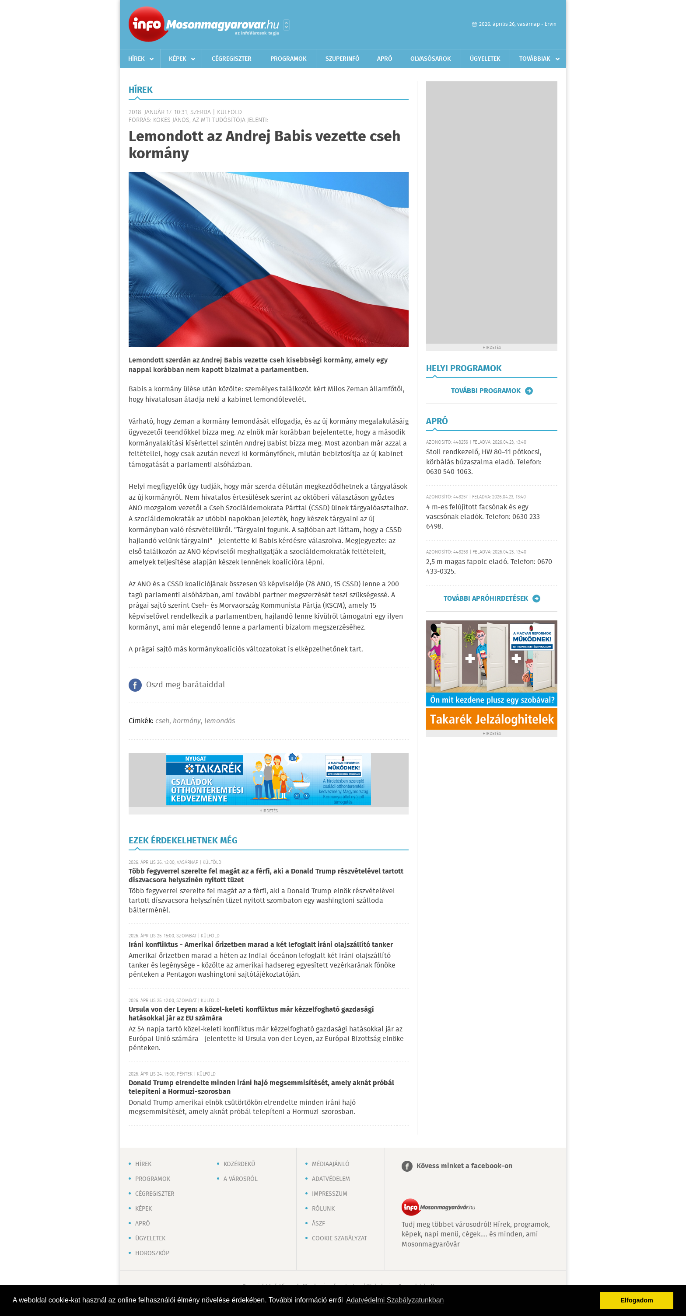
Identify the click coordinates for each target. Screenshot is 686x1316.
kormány (187, 721)
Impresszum (329, 1194)
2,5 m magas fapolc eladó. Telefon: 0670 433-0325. (489, 567)
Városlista (286, 25)
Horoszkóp (152, 1253)
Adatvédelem (331, 1179)
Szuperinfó (343, 59)
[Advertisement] (491, 212)
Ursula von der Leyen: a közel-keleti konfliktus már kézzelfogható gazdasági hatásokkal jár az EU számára (251, 1014)
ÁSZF (318, 1224)
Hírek (136, 59)
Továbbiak (534, 59)
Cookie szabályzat (339, 1238)
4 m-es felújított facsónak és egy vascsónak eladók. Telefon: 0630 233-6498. (484, 517)
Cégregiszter (232, 59)
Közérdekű (239, 1164)
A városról (241, 1179)
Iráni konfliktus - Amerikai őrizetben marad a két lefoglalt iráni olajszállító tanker (261, 945)
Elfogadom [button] (637, 1300)
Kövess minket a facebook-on (464, 1166)
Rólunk (323, 1209)
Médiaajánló (331, 1164)
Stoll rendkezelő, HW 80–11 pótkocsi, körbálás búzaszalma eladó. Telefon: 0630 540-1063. (484, 462)
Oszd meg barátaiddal (185, 685)
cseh (162, 721)
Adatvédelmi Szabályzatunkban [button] (395, 1300)
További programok (486, 391)
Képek (177, 59)
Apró (384, 59)
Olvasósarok (430, 59)
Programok (288, 59)
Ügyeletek (485, 59)
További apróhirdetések (486, 598)
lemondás (219, 721)
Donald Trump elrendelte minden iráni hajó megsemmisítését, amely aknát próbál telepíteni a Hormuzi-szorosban (261, 1087)
